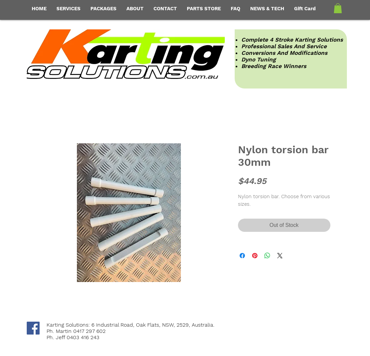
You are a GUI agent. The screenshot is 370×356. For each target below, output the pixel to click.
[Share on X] (280, 256)
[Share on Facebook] (242, 256)
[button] (338, 8)
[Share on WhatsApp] (267, 256)
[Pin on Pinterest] (255, 256)
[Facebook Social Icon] (33, 328)
